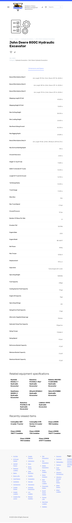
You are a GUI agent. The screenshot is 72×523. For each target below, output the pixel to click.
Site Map (69, 465)
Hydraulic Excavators (27, 39)
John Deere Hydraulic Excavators (45, 39)
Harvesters (31, 485)
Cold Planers (16, 479)
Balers (15, 474)
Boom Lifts (16, 476)
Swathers (59, 460)
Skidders (44, 507)
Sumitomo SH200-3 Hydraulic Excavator (15, 394)
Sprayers (58, 457)
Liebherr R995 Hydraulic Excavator (44, 405)
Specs (17, 39)
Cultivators (31, 461)
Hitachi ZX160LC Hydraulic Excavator (36, 393)
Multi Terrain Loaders (44, 482)
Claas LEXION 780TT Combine (17, 433)
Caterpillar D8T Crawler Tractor (17, 423)
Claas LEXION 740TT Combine (54, 433)
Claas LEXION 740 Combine (25, 440)
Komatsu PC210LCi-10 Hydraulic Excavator (25, 406)
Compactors (16, 485)
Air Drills (15, 457)
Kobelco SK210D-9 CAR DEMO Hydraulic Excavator (54, 383)
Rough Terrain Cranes (44, 493)
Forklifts (30, 476)
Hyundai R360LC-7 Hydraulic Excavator (15, 383)
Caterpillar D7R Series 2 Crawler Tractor (36, 424)
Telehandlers (59, 462)
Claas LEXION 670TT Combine (45, 440)
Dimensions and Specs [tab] (36, 68)
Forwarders (31, 479)
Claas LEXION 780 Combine (53, 423)
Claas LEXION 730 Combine (35, 433)
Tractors (58, 465)
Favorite (69, 463)
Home (11, 39)
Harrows (30, 482)
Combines (16, 482)
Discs (29, 464)
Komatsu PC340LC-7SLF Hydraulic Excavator (35, 383)
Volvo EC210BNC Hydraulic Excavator (54, 393)
